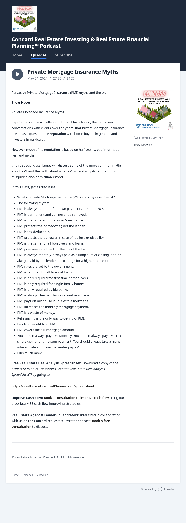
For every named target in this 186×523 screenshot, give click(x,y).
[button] (17, 74)
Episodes (38, 55)
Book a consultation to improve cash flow (76, 397)
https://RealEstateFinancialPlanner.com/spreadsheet (53, 386)
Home (17, 55)
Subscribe (64, 55)
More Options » (143, 144)
